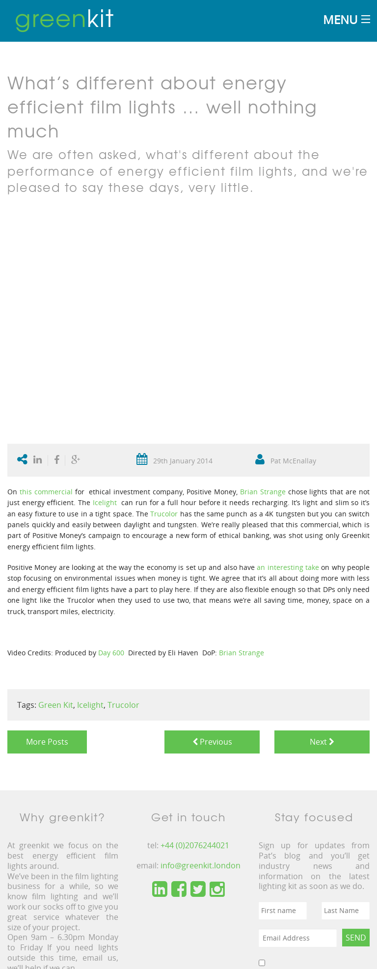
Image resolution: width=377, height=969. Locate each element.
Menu (340, 19)
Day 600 (111, 652)
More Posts (47, 741)
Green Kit (55, 705)
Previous (212, 741)
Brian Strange (263, 491)
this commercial (46, 491)
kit (64, 17)
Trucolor (164, 513)
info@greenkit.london (201, 865)
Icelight (106, 502)
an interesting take (289, 567)
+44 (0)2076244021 (195, 845)
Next (322, 741)
